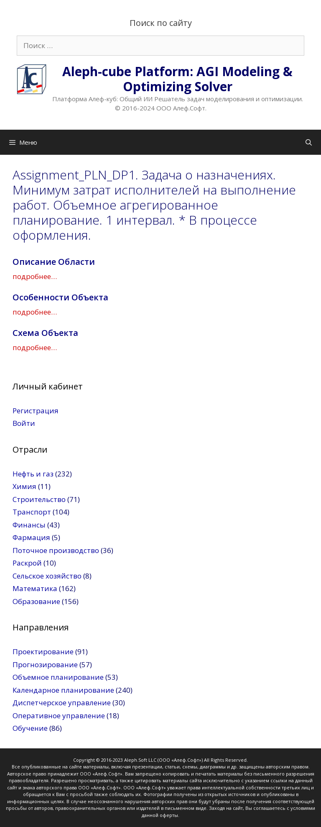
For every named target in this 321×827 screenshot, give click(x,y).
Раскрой (27, 563)
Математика (35, 588)
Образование (36, 601)
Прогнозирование (45, 664)
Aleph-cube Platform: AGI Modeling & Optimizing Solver (177, 79)
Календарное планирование (63, 690)
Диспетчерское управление (62, 702)
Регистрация (36, 410)
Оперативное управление (59, 715)
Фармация (31, 537)
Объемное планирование (58, 677)
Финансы (29, 525)
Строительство (39, 499)
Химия (24, 486)
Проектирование (43, 651)
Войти (24, 423)
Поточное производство (56, 550)
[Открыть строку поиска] (308, 142)
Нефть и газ (33, 474)
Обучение (30, 728)
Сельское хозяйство (47, 576)
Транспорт (32, 512)
